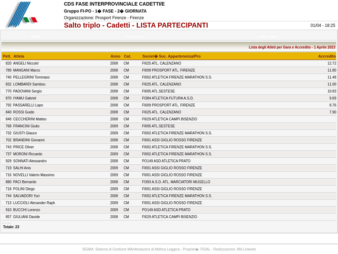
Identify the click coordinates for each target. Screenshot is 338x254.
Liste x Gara (135, 36)
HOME (35, 36)
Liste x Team (268, 36)
